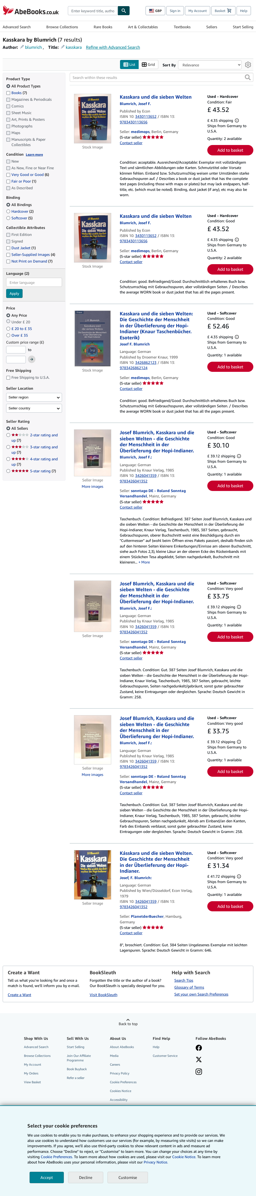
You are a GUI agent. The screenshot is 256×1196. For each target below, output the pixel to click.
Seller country (19, 408)
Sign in (175, 11)
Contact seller (131, 142)
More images (92, 486)
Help (243, 11)
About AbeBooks (122, 1047)
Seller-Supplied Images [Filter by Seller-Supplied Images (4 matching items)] (30, 254)
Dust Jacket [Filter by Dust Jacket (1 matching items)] (21, 248)
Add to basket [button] (230, 150)
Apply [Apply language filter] (14, 293)
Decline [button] (85, 1177)
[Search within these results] (162, 77)
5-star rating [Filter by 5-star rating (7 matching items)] (33, 471)
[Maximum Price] (16, 360)
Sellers (211, 27)
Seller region (18, 397)
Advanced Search (17, 27)
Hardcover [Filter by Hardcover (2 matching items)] (20, 211)
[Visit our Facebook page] (199, 1048)
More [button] (145, 562)
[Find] (124, 10)
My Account (197, 11)
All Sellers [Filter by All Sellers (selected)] (20, 428)
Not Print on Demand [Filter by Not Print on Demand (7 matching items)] (29, 261)
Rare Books (103, 27)
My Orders (31, 1074)
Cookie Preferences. (57, 1156)
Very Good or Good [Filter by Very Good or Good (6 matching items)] (27, 174)
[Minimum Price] (16, 349)
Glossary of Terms (189, 987)
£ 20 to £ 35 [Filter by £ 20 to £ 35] (19, 328)
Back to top (128, 1023)
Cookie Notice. (184, 1156)
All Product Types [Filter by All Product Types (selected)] (24, 86)
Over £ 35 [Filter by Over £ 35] (17, 335)
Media (114, 1056)
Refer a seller (75, 1078)
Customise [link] (127, 1177)
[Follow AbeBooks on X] (199, 1060)
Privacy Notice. (156, 1162)
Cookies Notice (120, 1091)
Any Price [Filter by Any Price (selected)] (17, 315)
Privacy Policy (119, 1074)
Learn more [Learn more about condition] (34, 154)
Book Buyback (77, 1069)
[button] (248, 77)
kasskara (74, 47)
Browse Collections (62, 27)
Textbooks (182, 27)
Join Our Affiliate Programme (79, 1058)
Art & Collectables (143, 27)
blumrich (33, 47)
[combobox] (93, 10)
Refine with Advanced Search (113, 47)
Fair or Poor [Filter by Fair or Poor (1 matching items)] (21, 181)
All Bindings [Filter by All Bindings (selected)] (19, 204)
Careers (115, 1064)
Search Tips (183, 980)
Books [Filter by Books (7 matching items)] (16, 92)
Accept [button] (46, 1177)
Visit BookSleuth (103, 995)
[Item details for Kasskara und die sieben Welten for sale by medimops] (93, 119)
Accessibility (118, 1100)
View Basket (32, 1082)
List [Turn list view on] (129, 64)
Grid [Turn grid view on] (148, 64)
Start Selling (243, 27)
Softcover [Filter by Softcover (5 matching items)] (19, 218)
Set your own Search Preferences (201, 994)
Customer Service (165, 1056)
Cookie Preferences (123, 1082)
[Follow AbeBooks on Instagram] (199, 1072)
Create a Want (19, 995)
